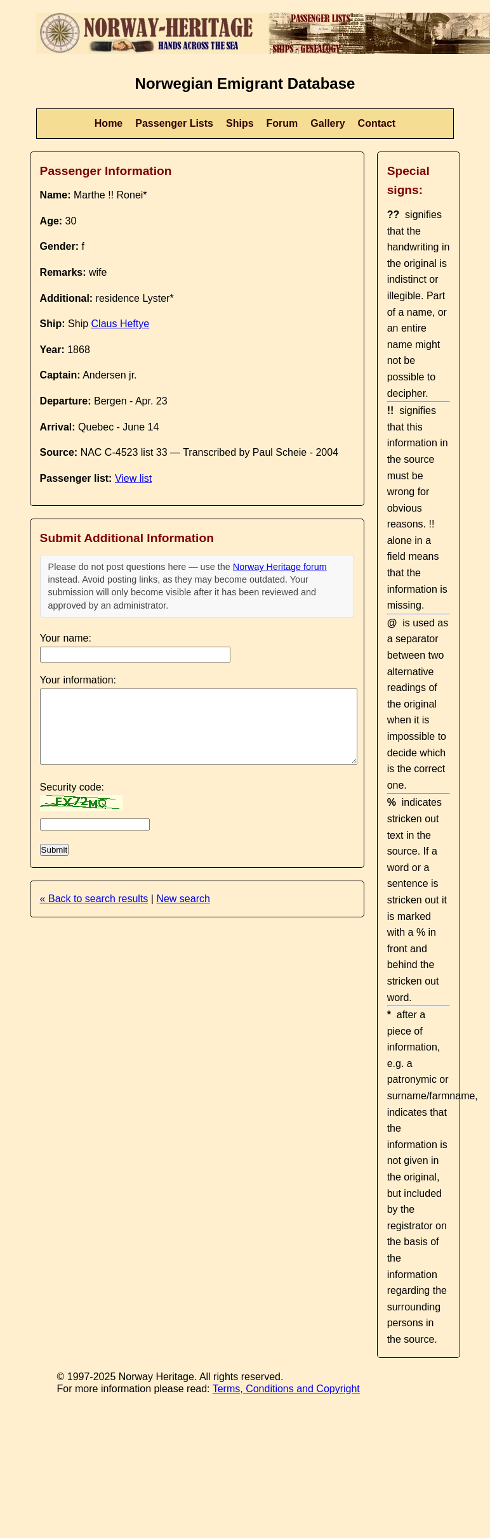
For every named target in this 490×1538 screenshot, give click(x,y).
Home (108, 123)
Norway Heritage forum (280, 567)
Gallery (327, 123)
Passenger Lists (174, 123)
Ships (240, 123)
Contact (377, 123)
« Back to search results (94, 898)
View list (133, 478)
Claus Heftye (120, 323)
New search (182, 898)
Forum (282, 123)
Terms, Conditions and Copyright (286, 1388)
